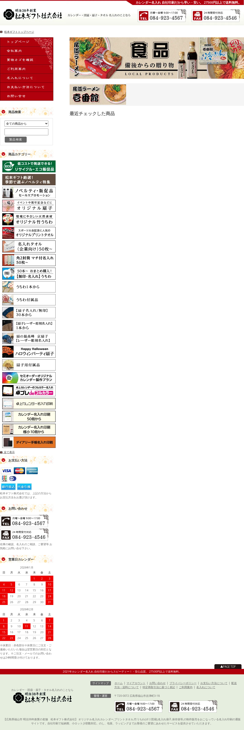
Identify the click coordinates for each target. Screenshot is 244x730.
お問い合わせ (157, 683)
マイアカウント (136, 683)
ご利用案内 (185, 687)
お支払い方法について (214, 683)
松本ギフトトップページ (19, 32)
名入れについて (205, 687)
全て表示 (7, 452)
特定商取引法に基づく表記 (159, 687)
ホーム (119, 683)
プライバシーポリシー (183, 683)
